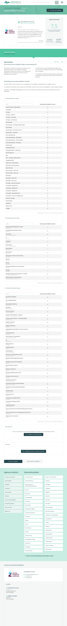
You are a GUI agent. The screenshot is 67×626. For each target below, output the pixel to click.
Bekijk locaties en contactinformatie (27, 23)
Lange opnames (8, 492)
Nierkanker (47, 499)
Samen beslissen (8, 507)
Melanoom (47, 496)
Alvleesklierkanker (29, 477)
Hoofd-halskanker (28, 550)
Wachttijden (7, 484)
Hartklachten (27, 543)
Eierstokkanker (28, 528)
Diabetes (27, 520)
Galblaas (27, 531)
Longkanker (47, 488)
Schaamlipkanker (48, 534)
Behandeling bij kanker (9, 503)
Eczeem (26, 524)
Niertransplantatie (49, 507)
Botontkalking (28, 505)
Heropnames (7, 488)
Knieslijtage (47, 484)
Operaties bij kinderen (49, 511)
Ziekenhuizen (9, 8)
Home (5, 8)
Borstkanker (27, 501)
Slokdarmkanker (48, 541)
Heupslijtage (27, 547)
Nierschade (47, 503)
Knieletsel (47, 480)
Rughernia (47, 526)
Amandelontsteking (29, 480)
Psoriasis (47, 522)
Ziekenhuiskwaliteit (17, 8)
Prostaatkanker (48, 518)
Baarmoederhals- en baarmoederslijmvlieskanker (31, 485)
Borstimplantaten (28, 497)
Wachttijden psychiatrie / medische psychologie (34, 451)
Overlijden (7, 496)
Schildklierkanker (49, 537)
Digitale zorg (7, 511)
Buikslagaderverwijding (29, 509)
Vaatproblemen (48, 549)
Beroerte (27, 489)
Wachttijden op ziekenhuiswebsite (34, 434)
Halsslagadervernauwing (30, 539)
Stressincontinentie (49, 545)
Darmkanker (27, 516)
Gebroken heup (28, 535)
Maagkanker (47, 492)
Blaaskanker (27, 493)
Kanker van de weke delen (50, 477)
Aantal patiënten (8, 480)
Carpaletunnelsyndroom (30, 512)
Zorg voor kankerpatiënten (10, 499)
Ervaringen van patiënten (10, 477)
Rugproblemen (48, 530)
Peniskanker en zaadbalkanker (51, 515)
